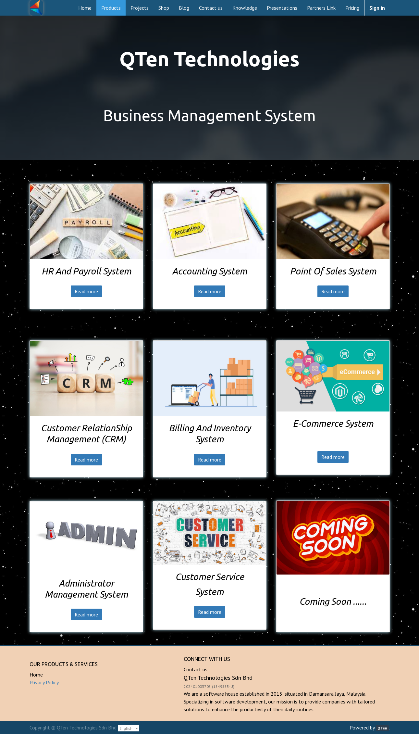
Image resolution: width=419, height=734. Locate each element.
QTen (382, 728)
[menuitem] (84, 8)
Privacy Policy (44, 682)
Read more (86, 291)
